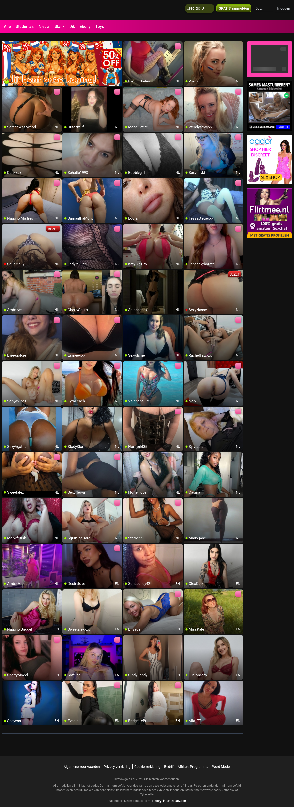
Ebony (85, 26)
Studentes (25, 26)
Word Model (221, 761)
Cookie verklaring (147, 761)
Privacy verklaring (117, 761)
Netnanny (228, 784)
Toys (99, 26)
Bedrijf (169, 761)
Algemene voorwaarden (82, 761)
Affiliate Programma (193, 761)
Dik (72, 26)
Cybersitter (147, 788)
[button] (263, 10)
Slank (59, 26)
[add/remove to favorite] (127, 39)
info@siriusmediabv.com (170, 795)
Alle (7, 26)
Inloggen (283, 10)
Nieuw (44, 26)
